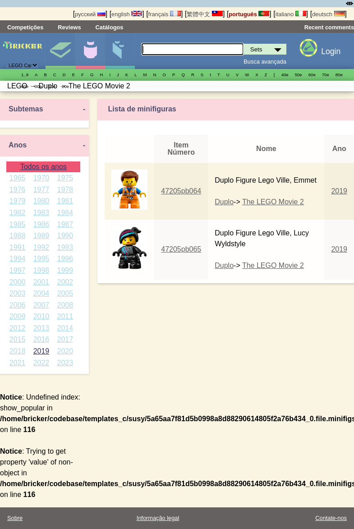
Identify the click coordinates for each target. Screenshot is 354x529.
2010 (41, 316)
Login (330, 51)
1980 (41, 201)
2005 (65, 293)
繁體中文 (205, 14)
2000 (17, 282)
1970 (41, 178)
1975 (65, 178)
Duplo (224, 202)
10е (51, 86)
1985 (17, 224)
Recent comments (329, 27)
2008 (65, 305)
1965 (17, 178)
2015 (17, 339)
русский (90, 14)
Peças (119, 51)
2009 (17, 316)
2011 (65, 316)
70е (325, 74)
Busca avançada (265, 61)
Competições (25, 27)
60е (312, 74)
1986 (41, 224)
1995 (41, 258)
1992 (41, 247)
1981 (65, 201)
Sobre (15, 518)
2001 (41, 282)
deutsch (328, 14)
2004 (41, 293)
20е (65, 86)
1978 (65, 189)
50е (298, 74)
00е (38, 86)
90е (24, 86)
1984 (65, 212)
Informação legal (158, 518)
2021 (17, 363)
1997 (17, 270)
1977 (41, 189)
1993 (65, 247)
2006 (17, 305)
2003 (17, 293)
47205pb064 (181, 191)
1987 (65, 224)
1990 (65, 235)
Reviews (69, 27)
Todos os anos (43, 166)
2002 (65, 282)
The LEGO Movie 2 (273, 202)
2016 (41, 339)
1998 (41, 270)
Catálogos (110, 27)
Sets (60, 51)
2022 (41, 363)
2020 (65, 351)
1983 (41, 212)
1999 (65, 270)
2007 (41, 305)
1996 (65, 258)
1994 (17, 258)
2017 (65, 339)
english (126, 14)
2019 (41, 351)
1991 (17, 247)
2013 (41, 328)
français (164, 14)
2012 (17, 328)
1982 (17, 212)
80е (339, 74)
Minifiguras (90, 51)
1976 (17, 189)
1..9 (24, 74)
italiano (291, 14)
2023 (65, 363)
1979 (17, 201)
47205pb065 (181, 249)
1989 (41, 235)
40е (285, 74)
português (249, 14)
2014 (65, 328)
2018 (17, 351)
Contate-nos (331, 518)
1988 (17, 235)
